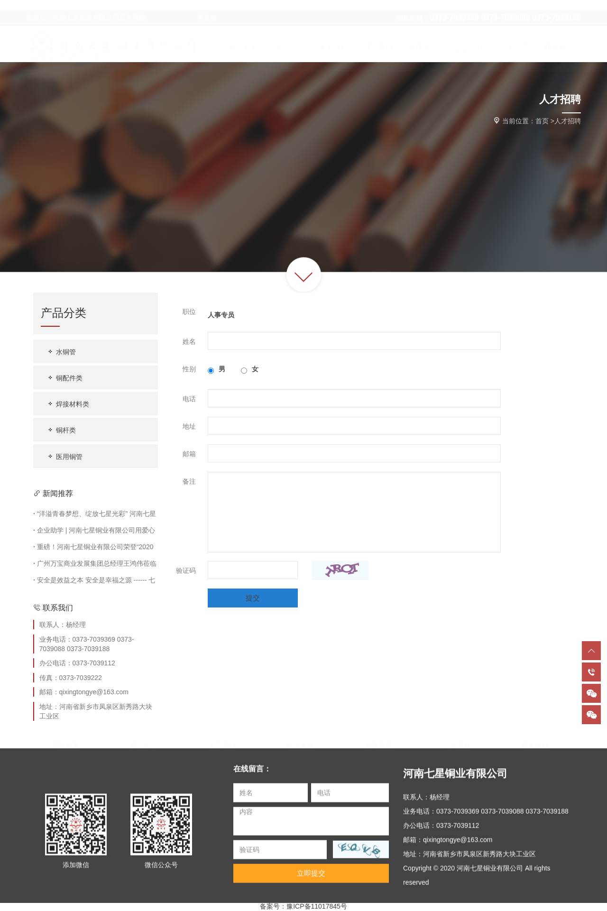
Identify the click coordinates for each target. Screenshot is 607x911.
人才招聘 (567, 121)
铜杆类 (61, 430)
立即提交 (311, 878)
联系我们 (535, 741)
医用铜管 (64, 456)
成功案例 (300, 741)
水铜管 (61, 352)
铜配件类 (64, 378)
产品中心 (143, 741)
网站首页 (65, 741)
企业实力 (456, 741)
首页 (542, 121)
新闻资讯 (378, 741)
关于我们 (222, 741)
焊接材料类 (67, 404)
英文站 (182, 8)
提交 (253, 598)
